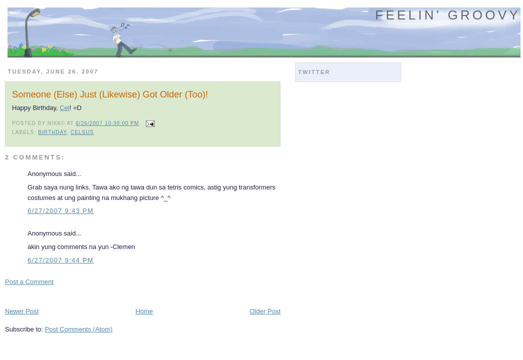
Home (144, 311)
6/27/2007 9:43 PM (61, 210)
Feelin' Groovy (447, 15)
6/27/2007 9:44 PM (61, 260)
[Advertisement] (122, 296)
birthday (52, 132)
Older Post (265, 311)
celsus (82, 132)
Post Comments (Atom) (79, 329)
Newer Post (22, 311)
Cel (65, 108)
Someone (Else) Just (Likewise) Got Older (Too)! (110, 95)
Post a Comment (29, 282)
